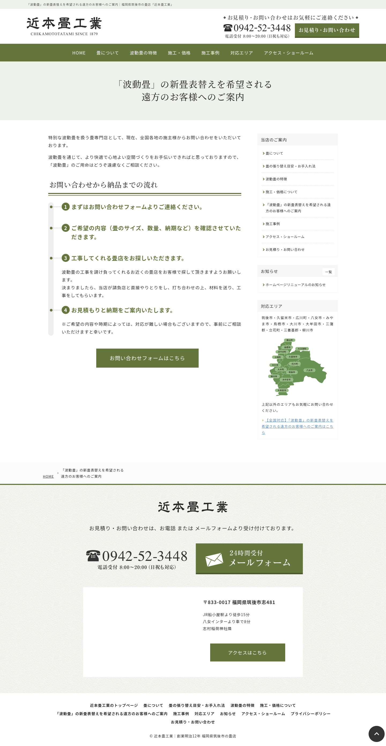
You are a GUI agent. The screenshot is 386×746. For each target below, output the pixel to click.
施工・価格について (282, 191)
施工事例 (273, 223)
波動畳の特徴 (276, 178)
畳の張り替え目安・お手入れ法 (291, 166)
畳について (274, 153)
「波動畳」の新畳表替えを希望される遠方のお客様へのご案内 (298, 207)
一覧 (328, 271)
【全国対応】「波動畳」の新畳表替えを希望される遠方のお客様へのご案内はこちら (297, 426)
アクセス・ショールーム (285, 236)
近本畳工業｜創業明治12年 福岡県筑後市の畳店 (195, 735)
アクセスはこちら (247, 652)
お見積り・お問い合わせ (285, 249)
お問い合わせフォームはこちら (147, 358)
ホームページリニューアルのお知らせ (296, 284)
